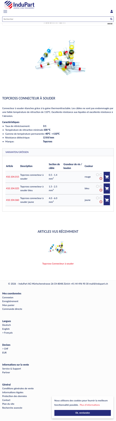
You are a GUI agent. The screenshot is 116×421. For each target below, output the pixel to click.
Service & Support (11, 368)
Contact (6, 400)
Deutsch (6, 325)
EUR (4, 352)
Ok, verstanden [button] (82, 412)
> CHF (5, 348)
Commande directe (12, 309)
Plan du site (8, 403)
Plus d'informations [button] (90, 404)
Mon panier (8, 305)
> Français (7, 332)
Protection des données (14, 396)
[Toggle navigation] (5, 11)
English (6, 328)
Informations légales (12, 392)
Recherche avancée (12, 407)
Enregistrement (10, 301)
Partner (6, 372)
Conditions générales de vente (18, 388)
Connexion (7, 297)
